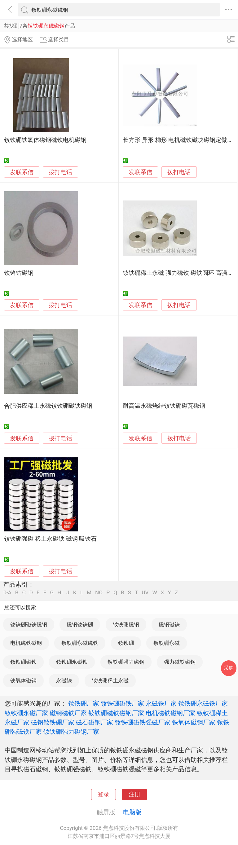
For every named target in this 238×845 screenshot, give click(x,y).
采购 (229, 668)
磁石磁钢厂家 (94, 722)
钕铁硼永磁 (166, 643)
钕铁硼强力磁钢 (126, 662)
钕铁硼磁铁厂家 (122, 703)
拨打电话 (60, 172)
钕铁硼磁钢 (126, 624)
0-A (7, 592)
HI (60, 592)
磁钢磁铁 (169, 624)
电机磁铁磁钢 (26, 643)
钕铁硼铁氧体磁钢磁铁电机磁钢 (45, 140)
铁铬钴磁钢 (18, 273)
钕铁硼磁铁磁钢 (28, 624)
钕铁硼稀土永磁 (110, 680)
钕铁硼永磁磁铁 (79, 643)
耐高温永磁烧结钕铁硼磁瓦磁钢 (164, 406)
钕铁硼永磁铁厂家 (203, 703)
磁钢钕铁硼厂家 (52, 722)
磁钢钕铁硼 (80, 624)
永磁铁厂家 (161, 703)
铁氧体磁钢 (23, 680)
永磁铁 (64, 680)
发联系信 (21, 172)
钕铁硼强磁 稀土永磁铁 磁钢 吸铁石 (50, 538)
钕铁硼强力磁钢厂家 (71, 731)
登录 (103, 794)
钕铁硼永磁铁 (72, 662)
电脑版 (132, 812)
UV (145, 592)
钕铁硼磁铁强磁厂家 (142, 722)
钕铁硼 (126, 643)
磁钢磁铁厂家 (68, 713)
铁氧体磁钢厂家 (193, 722)
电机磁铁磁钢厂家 (170, 713)
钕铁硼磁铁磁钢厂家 (116, 713)
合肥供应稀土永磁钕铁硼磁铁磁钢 (48, 406)
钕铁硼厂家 (83, 703)
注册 (134, 794)
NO (99, 592)
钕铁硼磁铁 (23, 662)
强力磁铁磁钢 (180, 662)
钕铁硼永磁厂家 (26, 713)
